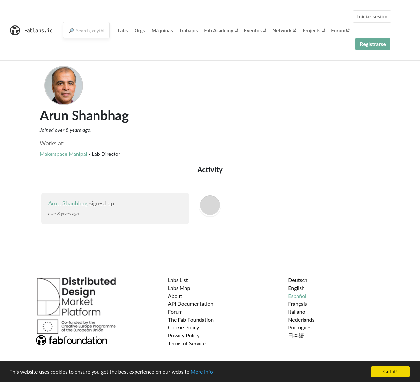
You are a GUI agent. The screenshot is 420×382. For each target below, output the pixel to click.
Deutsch (297, 280)
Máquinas (162, 30)
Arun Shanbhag (67, 203)
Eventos (255, 30)
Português (299, 327)
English (296, 288)
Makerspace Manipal (63, 154)
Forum (340, 30)
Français (297, 303)
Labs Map (179, 288)
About (175, 296)
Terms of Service (187, 343)
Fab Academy (221, 30)
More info (202, 372)
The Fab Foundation (191, 319)
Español (297, 296)
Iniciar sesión (372, 16)
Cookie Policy (183, 327)
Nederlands (301, 319)
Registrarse (373, 44)
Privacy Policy (184, 335)
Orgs (139, 30)
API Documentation (191, 303)
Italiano (296, 311)
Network (284, 30)
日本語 (296, 335)
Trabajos (188, 30)
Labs (123, 30)
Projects (314, 30)
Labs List (178, 280)
